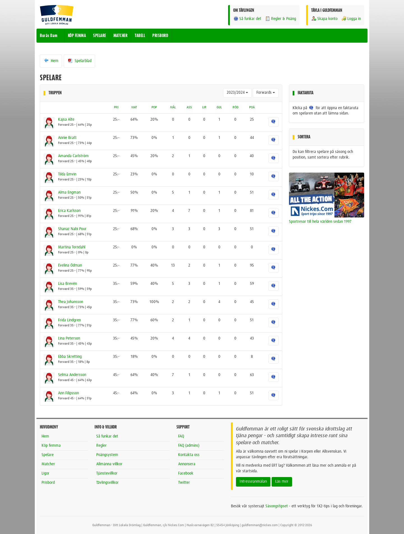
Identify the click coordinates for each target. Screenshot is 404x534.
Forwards (265, 93)
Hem (50, 60)
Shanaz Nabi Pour (72, 229)
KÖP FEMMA (77, 36)
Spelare (48, 455)
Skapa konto (324, 18)
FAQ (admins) (188, 446)
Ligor (45, 473)
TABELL (140, 36)
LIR (204, 107)
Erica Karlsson (69, 211)
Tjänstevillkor (107, 473)
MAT (134, 107)
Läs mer (281, 481)
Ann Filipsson (68, 393)
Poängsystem (107, 455)
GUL (219, 107)
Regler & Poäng (280, 18)
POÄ (252, 107)
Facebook (185, 473)
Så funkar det (247, 18)
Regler (101, 446)
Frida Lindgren (69, 320)
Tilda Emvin (67, 174)
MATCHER (120, 36)
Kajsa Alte (66, 120)
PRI (116, 107)
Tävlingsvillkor (107, 483)
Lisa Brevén (67, 284)
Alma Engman (69, 192)
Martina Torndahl (71, 247)
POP (154, 107)
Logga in (351, 18)
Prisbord (48, 483)
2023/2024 (237, 93)
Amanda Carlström (73, 156)
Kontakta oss (188, 455)
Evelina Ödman (70, 265)
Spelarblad (79, 60)
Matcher (48, 464)
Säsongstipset (276, 506)
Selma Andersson (72, 375)
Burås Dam (49, 36)
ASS (189, 107)
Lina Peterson (69, 338)
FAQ (181, 436)
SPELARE (99, 36)
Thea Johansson (70, 302)
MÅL (173, 107)
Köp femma (51, 446)
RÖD (235, 107)
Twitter (184, 483)
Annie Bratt (67, 138)
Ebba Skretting (70, 357)
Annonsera (186, 464)
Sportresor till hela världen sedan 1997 (320, 222)
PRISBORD (160, 36)
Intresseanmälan (253, 481)
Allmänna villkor (109, 464)
